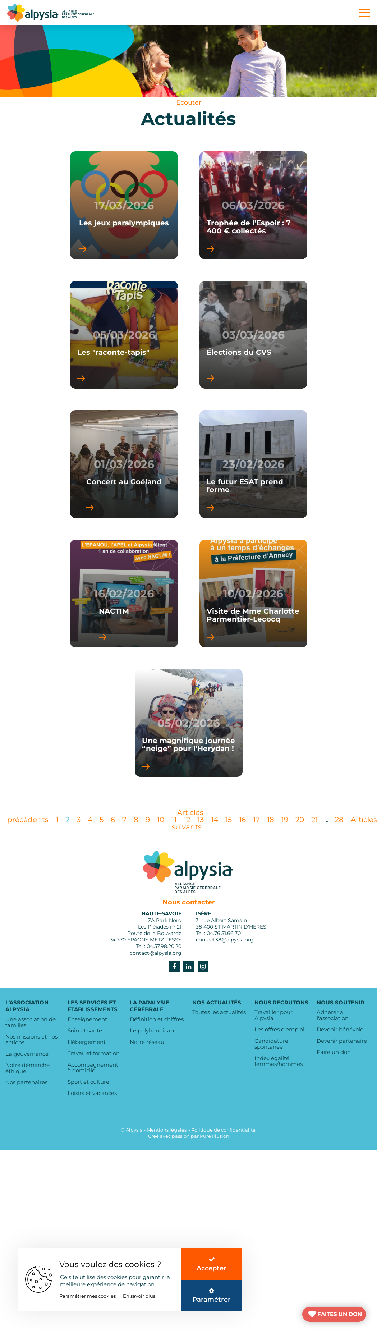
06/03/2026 (253, 205)
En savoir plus (139, 1296)
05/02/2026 (188, 723)
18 (270, 819)
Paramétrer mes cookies (87, 1296)
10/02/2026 (253, 593)
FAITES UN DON (339, 1314)
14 (214, 819)
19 (284, 819)
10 (160, 819)
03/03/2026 (253, 335)
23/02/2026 (253, 464)
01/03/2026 (124, 464)
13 (200, 819)
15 (228, 819)
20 (299, 819)
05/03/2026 (124, 335)
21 (314, 819)
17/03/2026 (124, 205)
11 (173, 819)
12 (187, 819)
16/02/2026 (124, 593)
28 (339, 819)
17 (256, 819)
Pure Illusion (214, 1136)
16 (242, 819)
